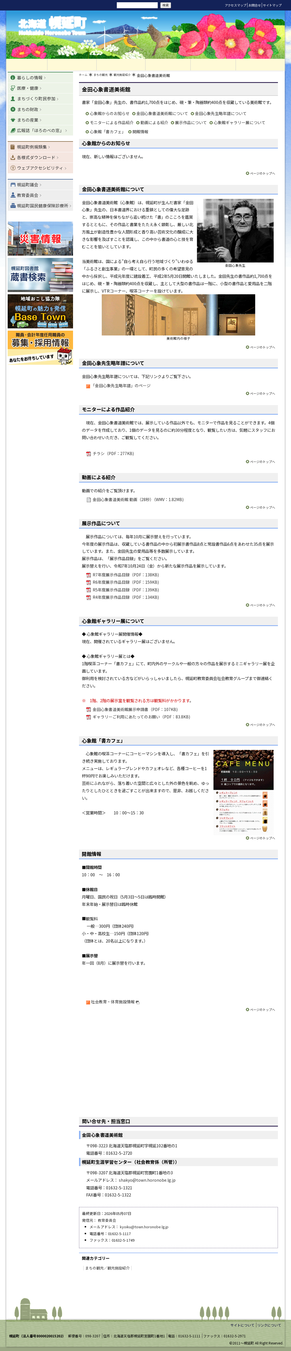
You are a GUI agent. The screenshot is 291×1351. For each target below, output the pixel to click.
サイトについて (242, 1324)
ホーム (84, 77)
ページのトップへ (261, 174)
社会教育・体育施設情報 (115, 1002)
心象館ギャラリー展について (239, 124)
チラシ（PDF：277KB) (113, 455)
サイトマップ (272, 5)
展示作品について (191, 124)
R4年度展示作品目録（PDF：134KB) (125, 598)
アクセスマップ (235, 5)
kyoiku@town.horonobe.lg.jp (144, 1227)
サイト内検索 (108, 5)
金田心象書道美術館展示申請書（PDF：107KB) (135, 710)
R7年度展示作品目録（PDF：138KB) (125, 576)
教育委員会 (107, 1220)
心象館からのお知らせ (110, 115)
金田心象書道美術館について (162, 115)
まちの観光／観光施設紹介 (105, 1267)
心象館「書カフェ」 (108, 133)
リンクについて (269, 1324)
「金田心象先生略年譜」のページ (121, 387)
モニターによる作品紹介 (112, 124)
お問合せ (254, 5)
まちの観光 (105, 77)
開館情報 (140, 133)
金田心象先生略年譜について (221, 115)
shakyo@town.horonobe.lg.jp (148, 1181)
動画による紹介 (154, 124)
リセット (83, 5)
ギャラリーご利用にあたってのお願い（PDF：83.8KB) (141, 717)
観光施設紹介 (131, 77)
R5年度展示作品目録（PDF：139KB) (125, 590)
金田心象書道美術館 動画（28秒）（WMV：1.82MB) (138, 500)
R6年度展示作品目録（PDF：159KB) (125, 583)
